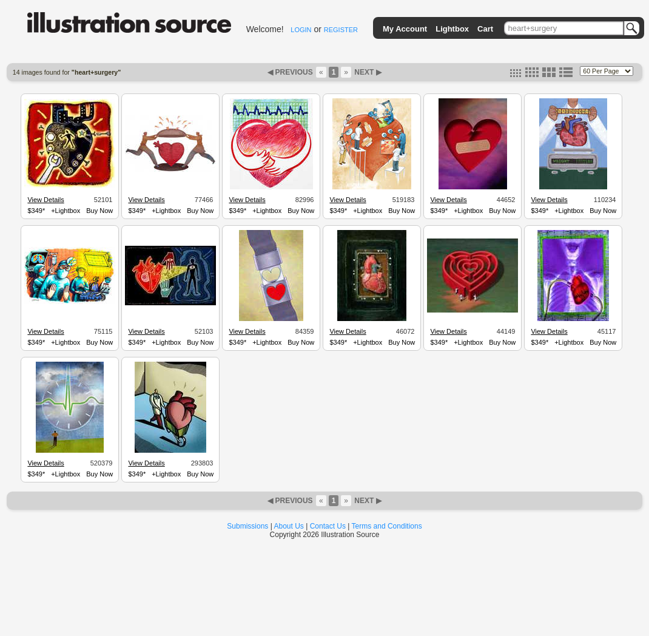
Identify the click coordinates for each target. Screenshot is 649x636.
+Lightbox (65, 210)
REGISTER (341, 29)
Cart (485, 28)
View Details (45, 199)
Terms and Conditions (387, 526)
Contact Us (328, 526)
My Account (405, 28)
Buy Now (99, 210)
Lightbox (452, 28)
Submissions (247, 526)
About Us (289, 526)
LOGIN (301, 29)
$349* (36, 210)
